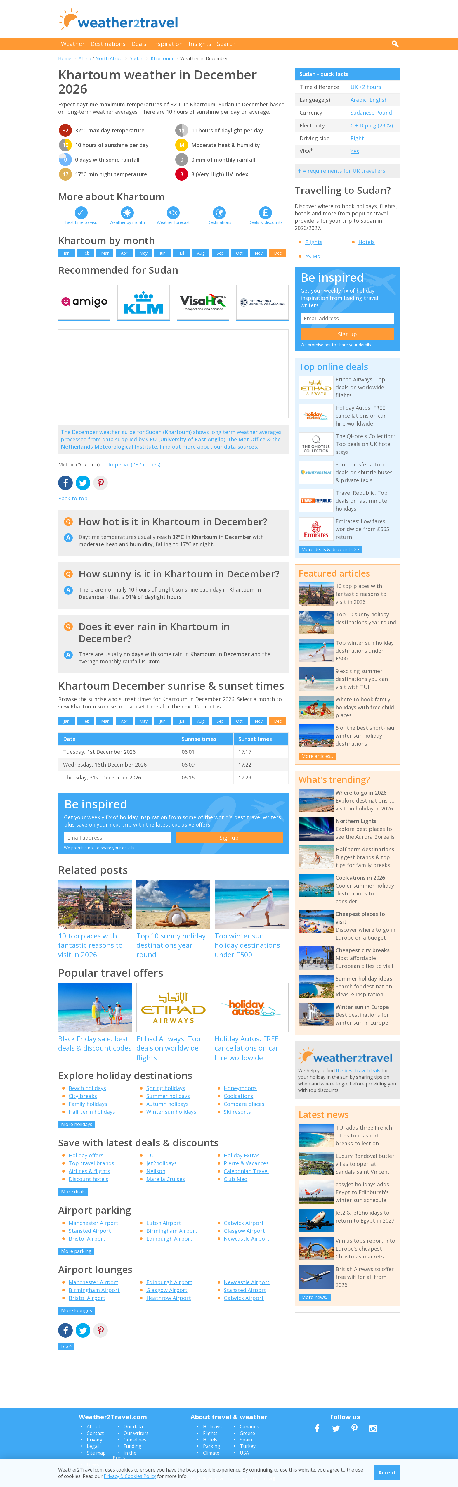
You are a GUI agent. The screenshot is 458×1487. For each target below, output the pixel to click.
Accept (387, 1472)
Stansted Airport (90, 1241)
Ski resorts (237, 1122)
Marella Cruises (165, 1190)
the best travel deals (358, 1070)
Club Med (235, 1190)
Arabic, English (369, 99)
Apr (124, 253)
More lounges (76, 1321)
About (93, 1426)
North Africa (108, 58)
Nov (259, 253)
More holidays (76, 1135)
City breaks (83, 1106)
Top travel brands (91, 1174)
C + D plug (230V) (372, 125)
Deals (138, 44)
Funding (132, 1446)
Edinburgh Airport (169, 1249)
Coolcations (238, 1106)
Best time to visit (81, 222)
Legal (93, 1446)
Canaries (249, 1426)
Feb (85, 253)
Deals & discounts (265, 222)
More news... (315, 1297)
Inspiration (167, 44)
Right (357, 138)
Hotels (366, 241)
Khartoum (162, 58)
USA (244, 1453)
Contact (95, 1433)
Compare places (244, 1114)
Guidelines (135, 1439)
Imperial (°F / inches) (134, 475)
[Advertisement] (293, 19)
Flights (313, 241)
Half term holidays (92, 1122)
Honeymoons (240, 1098)
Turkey (248, 1446)
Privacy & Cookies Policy (130, 1476)
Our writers (136, 1433)
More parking (76, 1262)
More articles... (317, 756)
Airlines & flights (89, 1182)
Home (64, 58)
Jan (67, 253)
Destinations (108, 44)
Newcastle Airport (247, 1249)
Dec (278, 253)
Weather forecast (173, 222)
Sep (220, 253)
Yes (355, 151)
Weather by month (127, 222)
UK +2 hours (366, 86)
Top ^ (66, 1357)
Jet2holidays (161, 1174)
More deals (73, 1202)
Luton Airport (163, 1233)
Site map (96, 1453)
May (143, 253)
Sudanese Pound (371, 112)
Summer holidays (168, 1106)
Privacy (94, 1439)
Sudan (136, 58)
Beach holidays (87, 1098)
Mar (105, 253)
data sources (240, 457)
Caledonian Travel (246, 1182)
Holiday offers (86, 1166)
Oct (239, 253)
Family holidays (88, 1114)
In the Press (124, 1455)
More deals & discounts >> (330, 549)
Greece (247, 1433)
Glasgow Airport (244, 1241)
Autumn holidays (167, 1114)
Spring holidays (165, 1098)
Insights (200, 44)
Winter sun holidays (171, 1122)
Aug (200, 253)
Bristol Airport (87, 1249)
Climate (211, 1453)
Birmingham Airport (171, 1241)
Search (226, 44)
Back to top (73, 509)
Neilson (155, 1182)
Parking (211, 1446)
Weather (73, 44)
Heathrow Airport (168, 1309)
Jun (163, 253)
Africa (85, 58)
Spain (246, 1439)
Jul (182, 253)
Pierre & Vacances (246, 1174)
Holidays (212, 1426)
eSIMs (312, 256)
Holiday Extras (242, 1166)
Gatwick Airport (244, 1233)
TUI (150, 1166)
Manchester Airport (93, 1233)
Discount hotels (88, 1190)
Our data (133, 1426)
